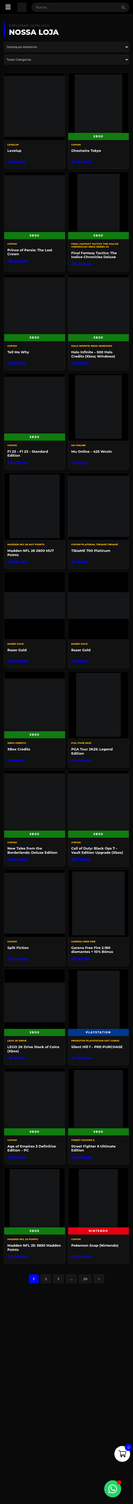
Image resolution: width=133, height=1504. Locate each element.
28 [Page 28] (85, 1279)
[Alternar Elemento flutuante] (112, 1488)
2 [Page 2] (46, 1279)
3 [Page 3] (58, 1279)
